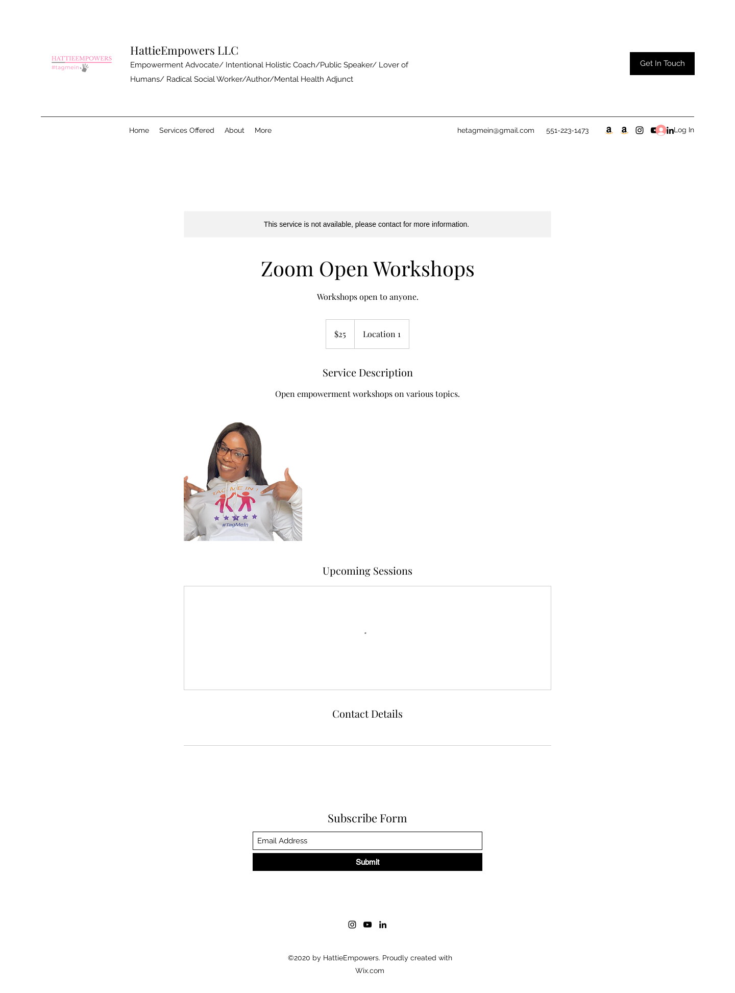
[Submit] (367, 862)
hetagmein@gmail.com (495, 130)
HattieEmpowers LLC (184, 50)
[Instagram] (639, 130)
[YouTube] (367, 924)
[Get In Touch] (662, 63)
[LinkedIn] (383, 924)
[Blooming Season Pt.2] (624, 130)
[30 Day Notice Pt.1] (609, 130)
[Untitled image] (243, 481)
